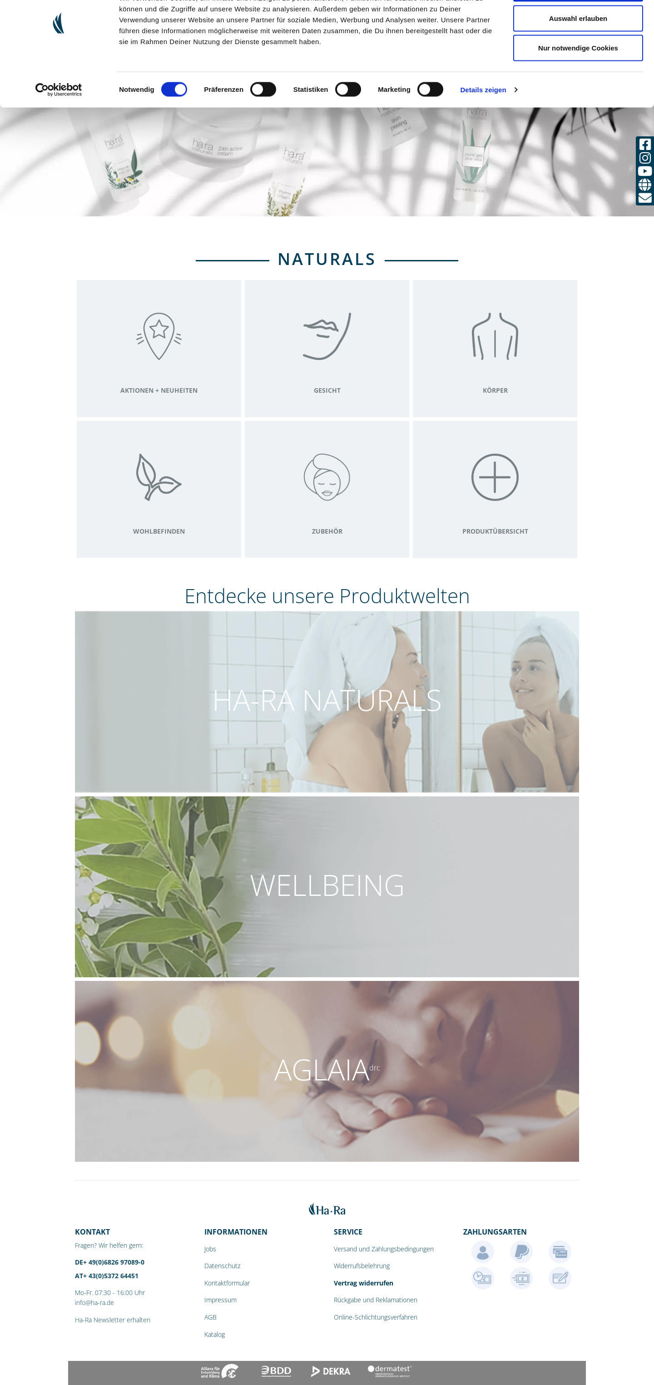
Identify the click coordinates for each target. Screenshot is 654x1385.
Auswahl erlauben (578, 54)
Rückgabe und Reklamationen (375, 1299)
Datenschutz (222, 1265)
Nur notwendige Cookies (578, 83)
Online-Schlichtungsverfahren (375, 1317)
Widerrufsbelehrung (362, 1265)
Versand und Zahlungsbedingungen (384, 1249)
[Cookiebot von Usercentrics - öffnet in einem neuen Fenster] (59, 125)
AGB (210, 1317)
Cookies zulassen (578, 24)
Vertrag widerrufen (363, 1283)
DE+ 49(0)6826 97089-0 (109, 1262)
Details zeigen (483, 125)
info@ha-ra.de (94, 1302)
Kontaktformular (227, 1283)
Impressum (220, 1299)
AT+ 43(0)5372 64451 (107, 1275)
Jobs (210, 1249)
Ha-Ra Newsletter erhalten (112, 1319)
